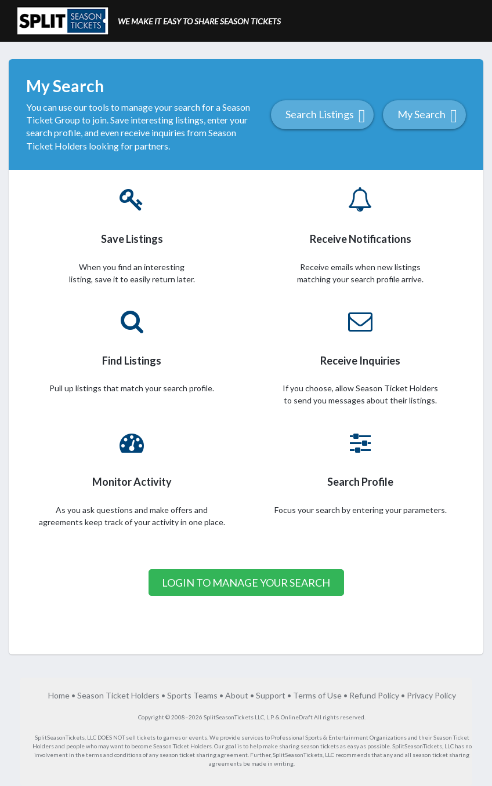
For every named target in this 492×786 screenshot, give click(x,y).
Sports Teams (192, 695)
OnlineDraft (297, 717)
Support (270, 695)
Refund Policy (374, 695)
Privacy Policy (431, 695)
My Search (427, 115)
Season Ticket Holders (118, 695)
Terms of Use (317, 695)
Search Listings (325, 115)
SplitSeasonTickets (60, 737)
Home (59, 695)
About (236, 695)
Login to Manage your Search (246, 582)
